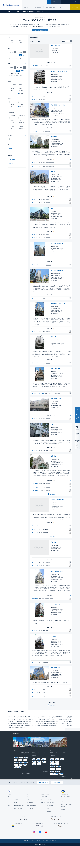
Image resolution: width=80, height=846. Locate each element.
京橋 (16, 759)
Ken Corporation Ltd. (11, 5)
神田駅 (52, 771)
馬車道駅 (58, 768)
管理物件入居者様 (56, 3)
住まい (24, 2)
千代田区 (43, 759)
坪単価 (18, 70)
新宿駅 (57, 761)
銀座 (21, 764)
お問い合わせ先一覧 (43, 781)
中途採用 (63, 809)
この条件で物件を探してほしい (40, 30)
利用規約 (47, 840)
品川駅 (62, 759)
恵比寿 (25, 759)
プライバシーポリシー (38, 840)
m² (23, 55)
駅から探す (62, 776)
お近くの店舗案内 (57, 781)
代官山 (20, 759)
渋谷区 (38, 759)
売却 (48, 808)
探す (9, 799)
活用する (43, 802)
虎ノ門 (16, 757)
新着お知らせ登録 (77, 441)
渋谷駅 (52, 761)
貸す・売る (10, 805)
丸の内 (16, 764)
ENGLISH (54, 1)
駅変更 (10, 148)
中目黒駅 (52, 768)
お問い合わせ (75, 7)
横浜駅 (61, 773)
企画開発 (49, 811)
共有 (77, 447)
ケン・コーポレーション (66, 804)
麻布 (21, 762)
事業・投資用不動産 (50, 7)
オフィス (30, 2)
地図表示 (11, 163)
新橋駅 (57, 759)
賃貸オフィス (30, 799)
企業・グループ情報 (46, 2)
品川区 (44, 761)
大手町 (25, 762)
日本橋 (26, 757)
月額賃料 (22, 70)
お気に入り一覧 (77, 427)
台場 (25, 764)
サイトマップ (55, 840)
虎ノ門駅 (58, 766)
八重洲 (16, 762)
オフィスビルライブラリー (33, 808)
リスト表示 (12, 159)
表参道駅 (52, 766)
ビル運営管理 (38, 7)
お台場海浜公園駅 (54, 773)
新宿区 (39, 761)
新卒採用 (63, 806)
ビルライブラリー (63, 7)
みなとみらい (17, 767)
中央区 (34, 761)
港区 (34, 759)
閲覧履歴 (65, 2)
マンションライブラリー (13, 811)
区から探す (44, 771)
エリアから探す (25, 773)
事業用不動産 (37, 2)
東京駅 (52, 759)
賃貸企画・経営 (50, 802)
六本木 (21, 757)
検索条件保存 (77, 434)
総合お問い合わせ (26, 840)
